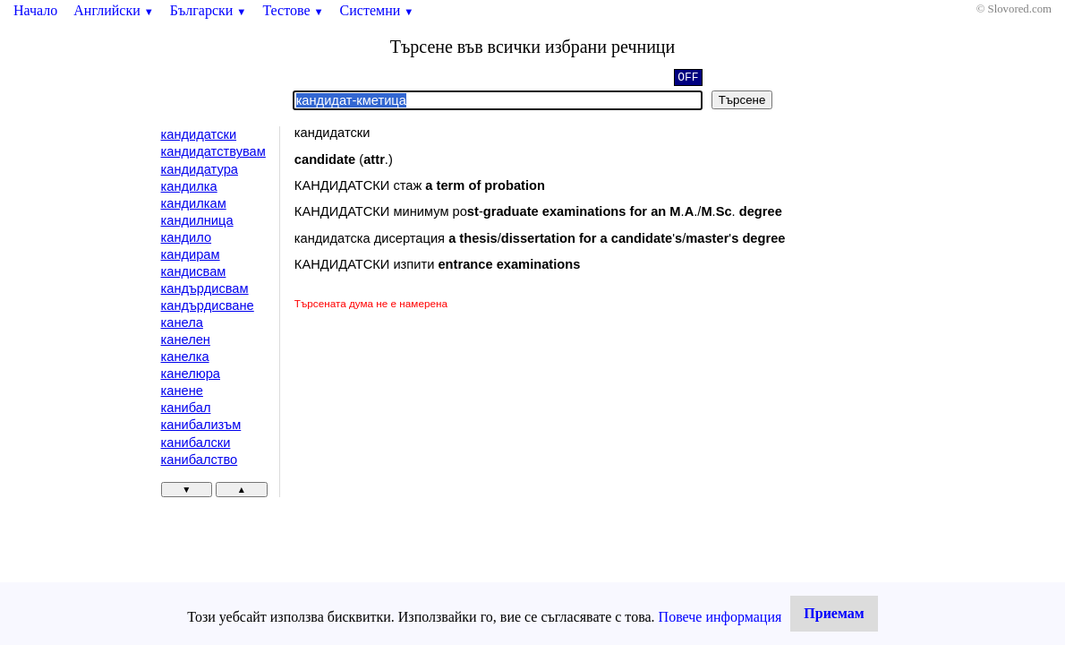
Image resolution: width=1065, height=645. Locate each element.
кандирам (190, 254)
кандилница (197, 220)
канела (182, 322)
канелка (185, 356)
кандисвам (193, 271)
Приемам (834, 613)
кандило (186, 237)
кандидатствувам (213, 151)
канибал (186, 407)
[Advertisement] (445, 446)
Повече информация (720, 616)
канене (182, 390)
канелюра (191, 373)
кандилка (189, 186)
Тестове (292, 10)
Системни (377, 10)
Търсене (742, 100)
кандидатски (199, 134)
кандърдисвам (205, 288)
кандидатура (199, 169)
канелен (185, 339)
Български (208, 10)
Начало (35, 10)
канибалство (199, 459)
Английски (113, 10)
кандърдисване (207, 305)
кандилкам (193, 203)
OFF (687, 79)
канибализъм (201, 424)
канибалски (196, 442)
